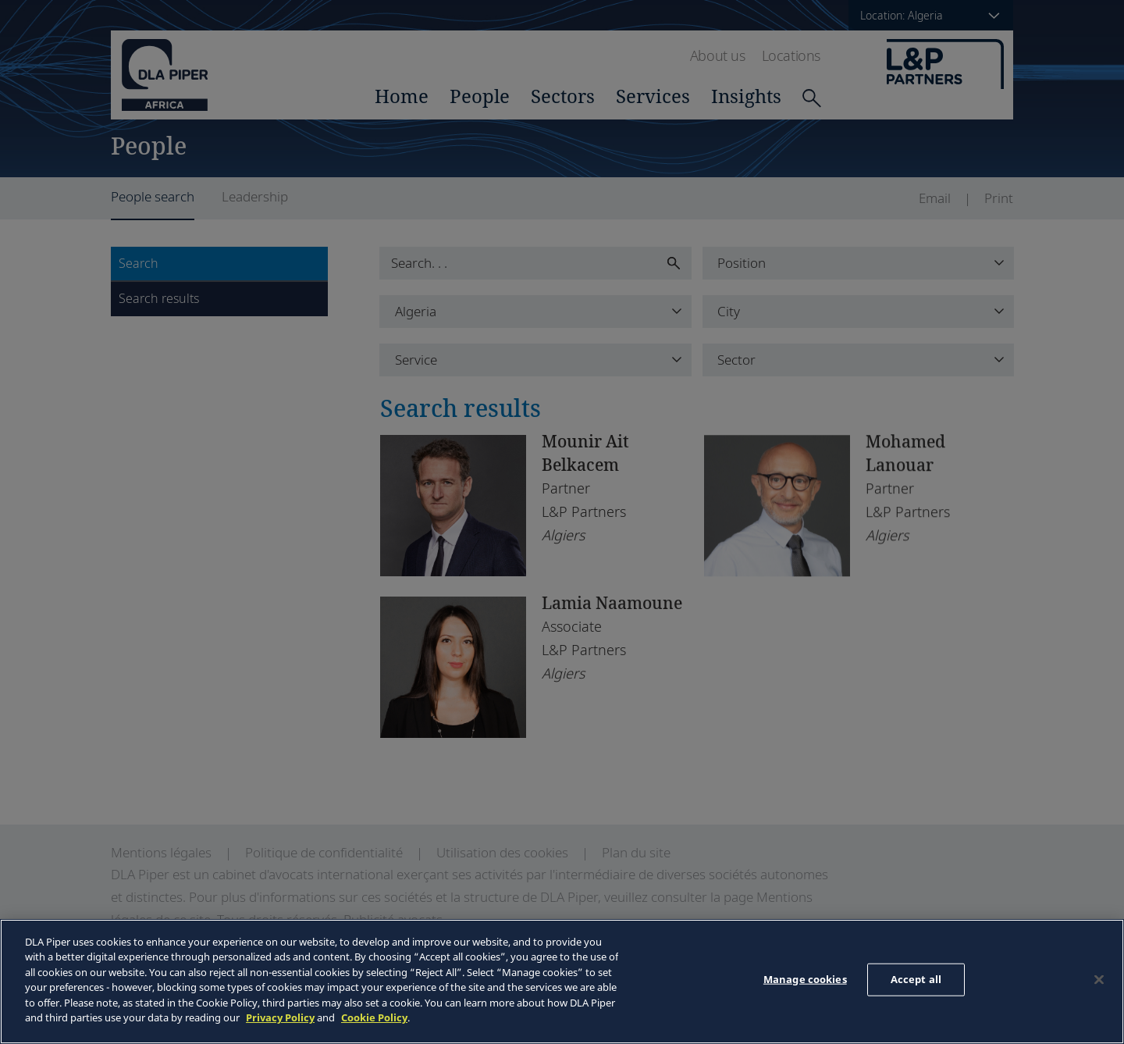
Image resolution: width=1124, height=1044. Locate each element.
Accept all (916, 979)
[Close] (1099, 979)
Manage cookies (805, 979)
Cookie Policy (374, 1017)
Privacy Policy (280, 1017)
